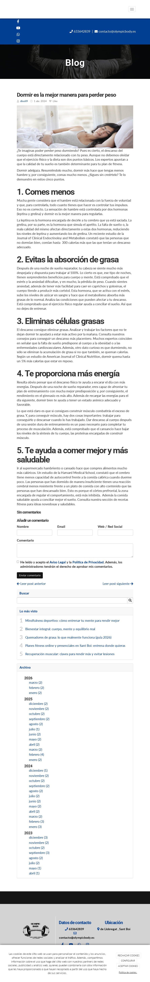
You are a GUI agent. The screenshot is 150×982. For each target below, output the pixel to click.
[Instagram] (18, 41)
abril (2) (34, 744)
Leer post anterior (31, 584)
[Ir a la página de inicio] (11, 9)
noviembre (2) (39, 709)
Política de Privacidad (88, 562)
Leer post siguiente (118, 584)
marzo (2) (35, 682)
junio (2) (35, 734)
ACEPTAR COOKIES (128, 966)
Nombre (23, 526)
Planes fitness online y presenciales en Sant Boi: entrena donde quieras (75, 645)
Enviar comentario (30, 575)
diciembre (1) (38, 770)
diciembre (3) (38, 837)
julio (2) (34, 796)
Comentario (25, 540)
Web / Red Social (110, 526)
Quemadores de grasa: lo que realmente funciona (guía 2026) (68, 637)
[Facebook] (18, 21)
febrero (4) (36, 754)
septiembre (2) (39, 719)
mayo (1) (35, 868)
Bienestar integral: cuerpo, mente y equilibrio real (60, 629)
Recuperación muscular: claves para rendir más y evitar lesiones (69, 654)
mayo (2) (35, 739)
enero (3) (35, 827)
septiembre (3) (39, 853)
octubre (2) (36, 714)
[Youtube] (18, 28)
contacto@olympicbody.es (117, 31)
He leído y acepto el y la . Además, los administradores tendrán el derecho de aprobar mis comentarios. (71, 564)
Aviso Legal (58, 562)
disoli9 (24, 101)
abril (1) (34, 873)
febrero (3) (36, 821)
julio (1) (34, 729)
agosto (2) (36, 724)
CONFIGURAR (128, 960)
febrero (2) (36, 688)
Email (61, 526)
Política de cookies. (128, 972)
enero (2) (35, 693)
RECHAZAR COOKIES (128, 955)
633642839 (81, 31)
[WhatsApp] (18, 35)
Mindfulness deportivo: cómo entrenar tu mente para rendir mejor (72, 620)
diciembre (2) (38, 704)
